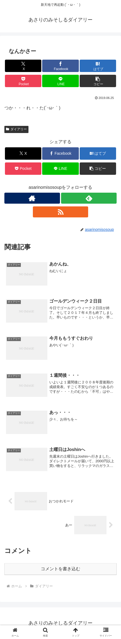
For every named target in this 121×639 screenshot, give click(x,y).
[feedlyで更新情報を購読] (89, 198)
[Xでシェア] (23, 66)
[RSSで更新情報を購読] (60, 211)
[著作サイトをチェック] (32, 198)
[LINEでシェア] (60, 81)
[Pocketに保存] (23, 81)
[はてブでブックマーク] (98, 66)
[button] (98, 81)
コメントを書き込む (60, 568)
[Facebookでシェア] (60, 66)
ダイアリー (16, 129)
